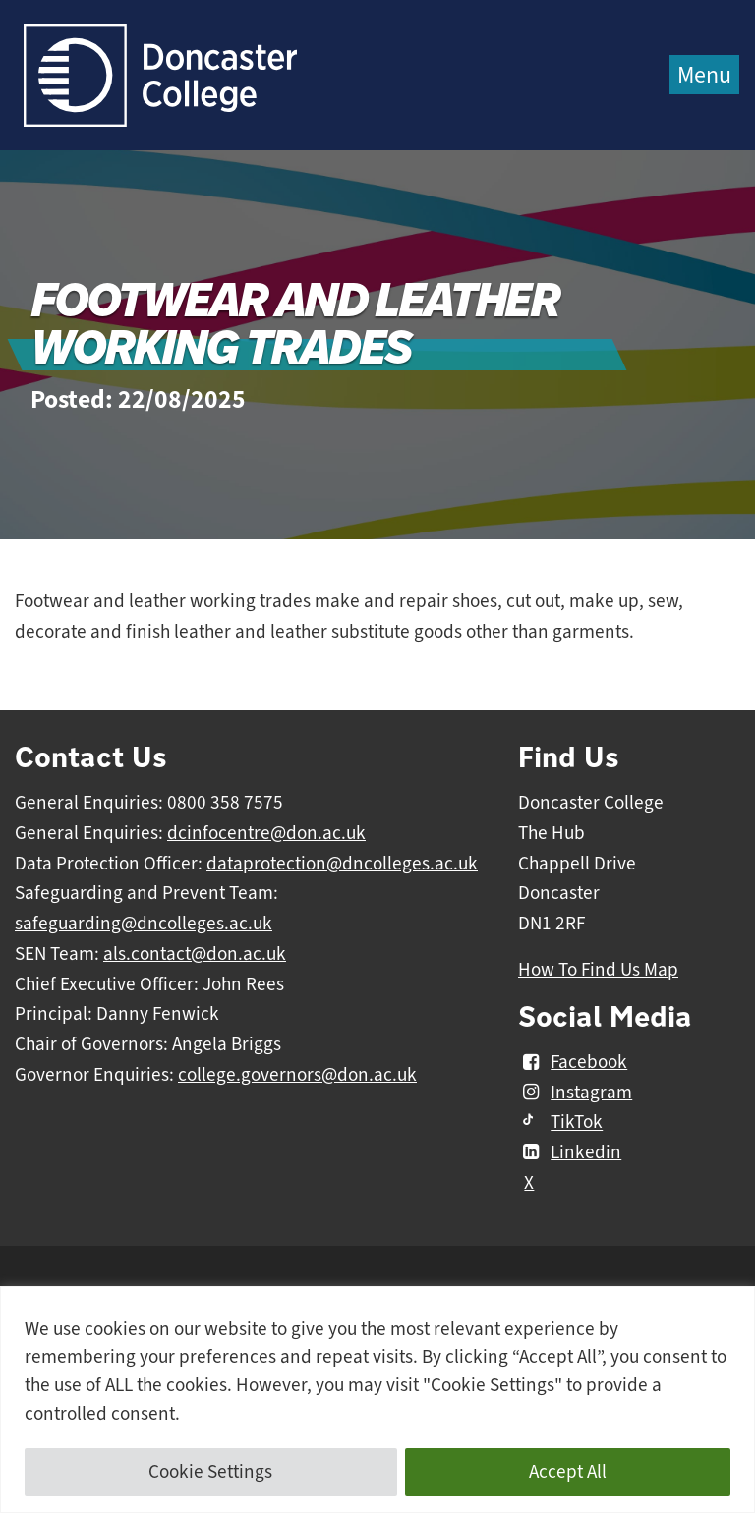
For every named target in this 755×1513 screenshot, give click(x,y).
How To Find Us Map (598, 969)
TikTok (560, 1123)
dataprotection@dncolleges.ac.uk (342, 863)
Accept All (568, 1472)
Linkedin (569, 1152)
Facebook (572, 1062)
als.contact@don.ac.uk (194, 954)
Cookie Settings (210, 1472)
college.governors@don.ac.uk (297, 1075)
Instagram (575, 1092)
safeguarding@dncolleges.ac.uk (143, 923)
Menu (704, 74)
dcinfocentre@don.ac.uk (266, 833)
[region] (377, 1399)
